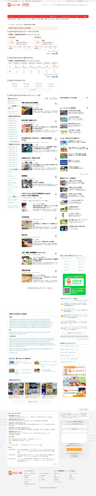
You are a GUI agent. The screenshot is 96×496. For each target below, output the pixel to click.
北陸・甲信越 (40, 19)
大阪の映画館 (29, 429)
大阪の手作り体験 (19, 420)
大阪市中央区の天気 (45, 327)
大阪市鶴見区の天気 (46, 325)
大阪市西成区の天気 (25, 325)
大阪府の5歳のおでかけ (13, 157)
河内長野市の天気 (30, 341)
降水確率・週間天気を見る (50, 74)
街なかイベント (11, 189)
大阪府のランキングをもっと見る (74, 333)
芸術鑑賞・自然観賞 (12, 182)
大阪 (48, 19)
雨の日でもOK (69, 4)
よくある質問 (42, 475)
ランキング (42, 16)
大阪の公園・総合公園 (49, 424)
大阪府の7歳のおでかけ (13, 162)
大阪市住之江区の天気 (14, 327)
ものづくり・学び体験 (12, 187)
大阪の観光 (50, 417)
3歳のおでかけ (81, 261)
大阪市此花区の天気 (12, 123)
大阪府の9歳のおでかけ (13, 166)
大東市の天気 (46, 341)
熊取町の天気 (41, 348)
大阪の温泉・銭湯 (12, 433)
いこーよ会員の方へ (74, 456)
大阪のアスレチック (40, 424)
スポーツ (10, 174)
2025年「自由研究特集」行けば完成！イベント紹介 (13, 207)
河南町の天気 (26, 350)
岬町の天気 (11, 350)
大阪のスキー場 (20, 433)
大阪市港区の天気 (12, 127)
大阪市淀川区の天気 (36, 325)
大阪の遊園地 (11, 417)
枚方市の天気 (27, 340)
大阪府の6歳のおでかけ (13, 160)
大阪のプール (44, 417)
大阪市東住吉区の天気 (14, 325)
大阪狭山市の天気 (13, 346)
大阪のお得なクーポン (13, 424)
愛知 (35, 19)
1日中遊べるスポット (84, 4)
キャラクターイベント (12, 193)
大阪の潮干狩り (38, 433)
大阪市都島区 (14, 84)
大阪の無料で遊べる (23, 424)
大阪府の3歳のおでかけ (13, 153)
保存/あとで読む (69, 1)
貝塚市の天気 (12, 340)
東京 (21, 19)
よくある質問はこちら (74, 454)
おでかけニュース (66, 16)
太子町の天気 (18, 350)
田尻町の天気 (49, 348)
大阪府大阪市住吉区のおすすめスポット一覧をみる (40, 288)
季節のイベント (11, 185)
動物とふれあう (75, 4)
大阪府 (73, 336)
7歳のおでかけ (81, 267)
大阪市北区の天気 (35, 327)
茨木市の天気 (34, 340)
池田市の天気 (28, 338)
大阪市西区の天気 (12, 125)
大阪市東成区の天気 (37, 322)
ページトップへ (83, 409)
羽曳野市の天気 (34, 343)
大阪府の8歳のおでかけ (13, 164)
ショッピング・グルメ (12, 178)
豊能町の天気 (19, 348)
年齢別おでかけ (53, 16)
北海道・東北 (10, 19)
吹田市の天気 (35, 338)
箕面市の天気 (19, 343)
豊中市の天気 (20, 338)
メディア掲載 (42, 479)
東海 (33, 19)
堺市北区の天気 (13, 333)
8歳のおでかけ (67, 270)
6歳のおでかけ (67, 267)
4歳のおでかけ (67, 264)
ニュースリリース (28, 479)
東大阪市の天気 (28, 345)
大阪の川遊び (11, 425)
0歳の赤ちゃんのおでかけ (67, 258)
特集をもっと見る (84, 174)
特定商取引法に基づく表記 (29, 484)
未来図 (70, 475)
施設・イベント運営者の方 (29, 473)
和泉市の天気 (12, 343)
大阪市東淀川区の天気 (12, 138)
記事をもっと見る (32, 401)
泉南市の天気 (36, 345)
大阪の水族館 (52, 429)
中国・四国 (58, 19)
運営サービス (57, 477)
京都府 (69, 336)
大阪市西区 (51, 84)
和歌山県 (86, 336)
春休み (63, 4)
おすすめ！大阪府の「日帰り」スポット (70, 346)
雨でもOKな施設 (53, 98)
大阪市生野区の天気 (47, 322)
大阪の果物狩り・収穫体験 (14, 434)
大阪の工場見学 (12, 420)
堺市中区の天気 (21, 332)
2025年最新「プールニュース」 (13, 203)
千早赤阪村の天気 (13, 352)
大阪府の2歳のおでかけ (13, 151)
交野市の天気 (52, 345)
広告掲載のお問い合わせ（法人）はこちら (74, 445)
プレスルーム (42, 477)
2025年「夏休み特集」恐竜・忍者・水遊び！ (13, 200)
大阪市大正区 (26, 86)
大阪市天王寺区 (39, 86)
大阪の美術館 (46, 429)
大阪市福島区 (26, 84)
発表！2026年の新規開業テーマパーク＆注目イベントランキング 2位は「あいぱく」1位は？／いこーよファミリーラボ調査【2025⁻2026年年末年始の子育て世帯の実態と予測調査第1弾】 (36, 451)
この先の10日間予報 (52, 51)
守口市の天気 (19, 340)
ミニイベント (11, 191)
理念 (55, 475)
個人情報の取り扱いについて (74, 443)
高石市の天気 (12, 345)
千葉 (27, 19)
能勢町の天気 (27, 348)
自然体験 (10, 171)
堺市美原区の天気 (21, 333)
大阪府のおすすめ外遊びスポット (68, 361)
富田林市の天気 (13, 341)
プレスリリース (72, 479)
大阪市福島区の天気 (12, 120)
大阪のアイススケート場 (29, 433)
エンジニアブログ (58, 481)
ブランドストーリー (73, 473)
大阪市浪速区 (51, 86)
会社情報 (71, 477)
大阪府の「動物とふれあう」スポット (69, 349)
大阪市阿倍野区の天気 (34, 324)
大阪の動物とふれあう (28, 420)
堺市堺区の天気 (13, 332)
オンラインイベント (30, 16)
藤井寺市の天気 (20, 345)
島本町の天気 (12, 348)
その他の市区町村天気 (14, 141)
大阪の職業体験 (44, 420)
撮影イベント (11, 180)
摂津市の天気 (50, 343)
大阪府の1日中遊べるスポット (67, 355)
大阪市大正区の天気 (12, 129)
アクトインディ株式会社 (70, 470)
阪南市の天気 (21, 346)
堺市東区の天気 (29, 332)
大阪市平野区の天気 (25, 327)
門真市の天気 (42, 343)
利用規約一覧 (27, 475)
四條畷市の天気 (44, 345)
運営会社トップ (57, 473)
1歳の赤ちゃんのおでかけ (81, 258)
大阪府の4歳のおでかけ (13, 155)
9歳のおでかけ (81, 270)
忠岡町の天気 (34, 348)
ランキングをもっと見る (83, 339)
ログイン (86, 1)
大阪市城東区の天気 (23, 324)
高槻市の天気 (51, 338)
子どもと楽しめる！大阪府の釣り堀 (68, 358)
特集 (85, 16)
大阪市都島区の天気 (12, 118)
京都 (51, 19)
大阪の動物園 (17, 417)
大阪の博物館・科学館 (37, 429)
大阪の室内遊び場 (22, 429)
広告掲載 (26, 477)
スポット (11, 16)
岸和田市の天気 (13, 338)
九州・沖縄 (64, 19)
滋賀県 (65, 336)
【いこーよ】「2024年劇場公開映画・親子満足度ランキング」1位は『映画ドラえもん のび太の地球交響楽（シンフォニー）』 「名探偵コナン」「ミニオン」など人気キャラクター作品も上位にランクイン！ (36, 460)
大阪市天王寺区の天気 (12, 131)
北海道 (15, 19)
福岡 (68, 19)
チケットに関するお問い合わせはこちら (74, 453)
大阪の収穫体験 (37, 420)
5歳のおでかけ (81, 264)
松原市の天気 (38, 341)
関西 (46, 19)
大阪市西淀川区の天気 (12, 136)
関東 (19, 19)
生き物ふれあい (11, 176)
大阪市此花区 (39, 84)
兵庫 (53, 19)
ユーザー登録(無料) (79, 1)
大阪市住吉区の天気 (45, 324)
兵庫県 (77, 336)
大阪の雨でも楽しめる (13, 429)
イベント (19, 16)
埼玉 (29, 19)
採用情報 (56, 479)
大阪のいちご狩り (46, 433)
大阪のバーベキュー (25, 417)
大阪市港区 (14, 86)
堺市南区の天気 (46, 332)
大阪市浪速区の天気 (12, 134)
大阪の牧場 (38, 417)
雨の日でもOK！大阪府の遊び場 (68, 352)
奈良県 (81, 336)
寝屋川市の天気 (21, 341)
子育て (77, 16)
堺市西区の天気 (38, 332)
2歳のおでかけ (67, 261)
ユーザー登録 (11, 445)
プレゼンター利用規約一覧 (44, 473)
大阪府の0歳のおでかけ (13, 146)
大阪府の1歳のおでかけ (13, 149)
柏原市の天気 (27, 343)
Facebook (26, 481)
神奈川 (24, 19)
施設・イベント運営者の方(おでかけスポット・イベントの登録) (29, 445)
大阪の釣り (33, 417)
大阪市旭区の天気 (13, 324)
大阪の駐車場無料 (31, 424)
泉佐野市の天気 (49, 340)
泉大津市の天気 (43, 338)
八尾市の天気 (41, 340)
